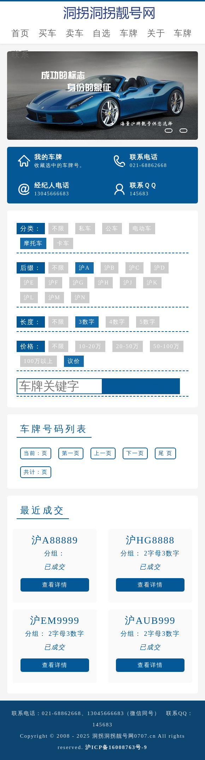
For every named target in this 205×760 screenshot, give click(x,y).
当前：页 (36, 453)
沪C (134, 268)
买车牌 (48, 36)
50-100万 (166, 346)
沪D (159, 268)
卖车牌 (75, 36)
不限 (58, 228)
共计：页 (36, 472)
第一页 (71, 453)
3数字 (87, 322)
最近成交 (42, 510)
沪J (128, 283)
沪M (54, 297)
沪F (53, 283)
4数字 (117, 322)
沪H (103, 283)
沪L (29, 297)
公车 (112, 228)
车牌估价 (129, 36)
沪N (80, 297)
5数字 (148, 322)
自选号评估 (102, 36)
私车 (85, 228)
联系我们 (20, 57)
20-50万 (127, 346)
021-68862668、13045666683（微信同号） (101, 713)
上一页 (103, 453)
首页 (20, 33)
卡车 (63, 243)
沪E (29, 283)
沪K (152, 283)
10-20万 (90, 346)
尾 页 (165, 453)
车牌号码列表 (54, 429)
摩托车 (33, 243)
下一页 (135, 453)
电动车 (142, 228)
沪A (84, 268)
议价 (74, 361)
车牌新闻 (183, 36)
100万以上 (38, 361)
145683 (103, 724)
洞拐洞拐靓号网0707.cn (124, 736)
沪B (109, 268)
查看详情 (55, 585)
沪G (78, 283)
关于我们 (156, 36)
